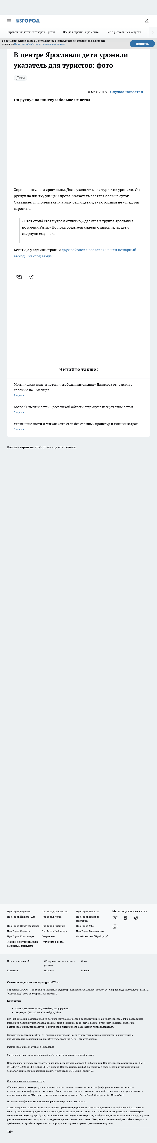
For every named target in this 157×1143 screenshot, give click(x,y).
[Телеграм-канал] (136, 918)
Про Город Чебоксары (54, 931)
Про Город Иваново (87, 911)
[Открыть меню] (9, 21)
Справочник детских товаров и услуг (31, 32)
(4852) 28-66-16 (43, 1008)
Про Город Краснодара (20, 936)
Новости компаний (18, 961)
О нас (84, 961)
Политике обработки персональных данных (39, 44)
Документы (48, 936)
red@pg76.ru (53, 1012)
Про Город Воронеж (19, 911)
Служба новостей (126, 91)
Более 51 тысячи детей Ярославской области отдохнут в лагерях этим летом (78, 410)
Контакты (13, 970)
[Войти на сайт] (146, 21)
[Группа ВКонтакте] (115, 918)
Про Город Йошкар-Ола (21, 916)
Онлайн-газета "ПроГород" (92, 936)
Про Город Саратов (18, 931)
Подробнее (117, 1095)
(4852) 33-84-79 (36, 1012)
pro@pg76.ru (61, 1008)
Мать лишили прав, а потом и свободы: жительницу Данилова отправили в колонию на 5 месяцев (78, 390)
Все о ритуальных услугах (124, 32)
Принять (142, 44)
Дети (20, 77)
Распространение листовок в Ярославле (30, 1046)
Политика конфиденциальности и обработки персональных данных (47, 1101)
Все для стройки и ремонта (81, 32)
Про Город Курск (51, 916)
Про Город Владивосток (90, 931)
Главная (85, 970)
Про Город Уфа (85, 925)
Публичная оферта (53, 941)
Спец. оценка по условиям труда (26, 1081)
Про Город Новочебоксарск (23, 925)
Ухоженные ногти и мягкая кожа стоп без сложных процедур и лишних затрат (78, 427)
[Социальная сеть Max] (115, 926)
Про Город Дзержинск (55, 911)
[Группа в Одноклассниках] (125, 918)
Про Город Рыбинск (53, 925)
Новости (49, 970)
